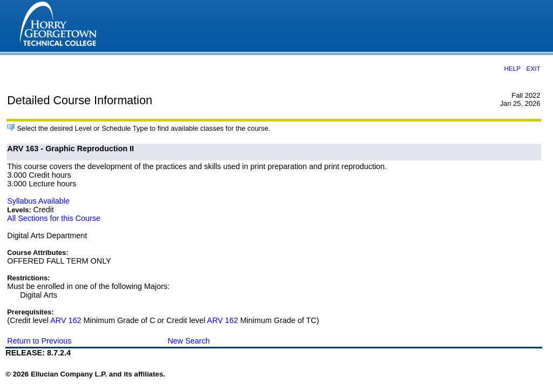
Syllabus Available (38, 201)
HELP (512, 68)
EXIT (534, 68)
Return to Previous (39, 341)
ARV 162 (65, 320)
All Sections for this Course (53, 218)
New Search (188, 341)
